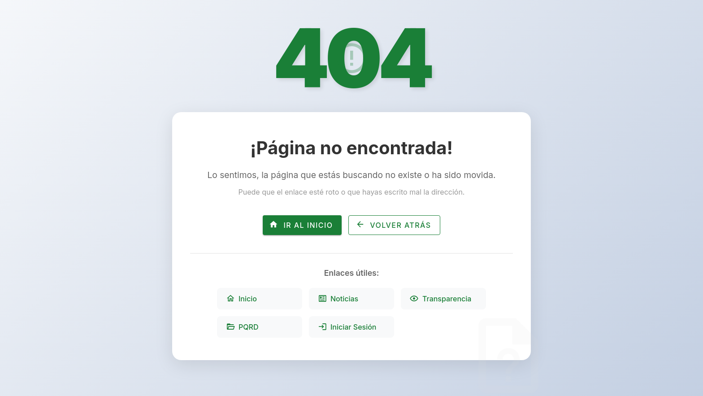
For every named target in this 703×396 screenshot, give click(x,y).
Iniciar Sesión (347, 326)
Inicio (241, 298)
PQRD (242, 326)
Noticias (338, 298)
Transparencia (440, 298)
